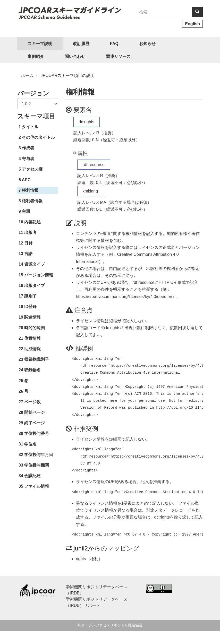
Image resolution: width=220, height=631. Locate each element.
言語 (28, 253)
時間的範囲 (34, 328)
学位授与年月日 (38, 454)
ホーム (27, 75)
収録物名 (32, 370)
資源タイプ (34, 264)
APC (26, 180)
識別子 (30, 296)
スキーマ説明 (40, 43)
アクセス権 (32, 169)
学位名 (30, 444)
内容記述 (32, 222)
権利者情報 (32, 201)
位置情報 (32, 338)
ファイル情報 (36, 486)
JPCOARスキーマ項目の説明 (68, 75)
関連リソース (118, 56)
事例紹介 (36, 56)
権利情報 (30, 190)
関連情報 (32, 317)
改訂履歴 (81, 43)
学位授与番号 (36, 433)
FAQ (114, 43)
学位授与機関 (36, 465)
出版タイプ (34, 285)
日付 (28, 243)
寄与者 (28, 158)
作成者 (28, 148)
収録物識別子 (36, 359)
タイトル (30, 127)
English (192, 24)
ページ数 (32, 402)
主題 (26, 211)
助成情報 (32, 349)
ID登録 (30, 306)
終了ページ (34, 423)
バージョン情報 (38, 275)
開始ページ (34, 412)
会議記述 (32, 476)
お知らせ (147, 43)
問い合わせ (75, 56)
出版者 (30, 232)
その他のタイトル (38, 137)
